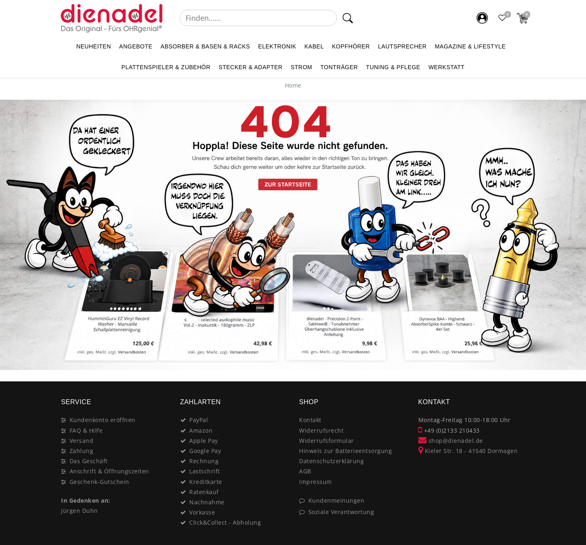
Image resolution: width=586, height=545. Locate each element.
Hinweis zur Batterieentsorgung (345, 451)
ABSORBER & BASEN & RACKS (205, 46)
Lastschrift (204, 471)
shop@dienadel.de (450, 440)
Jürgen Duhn (79, 510)
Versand (82, 440)
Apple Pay (203, 440)
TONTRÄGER (339, 67)
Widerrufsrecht (321, 430)
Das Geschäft (89, 461)
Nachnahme (207, 502)
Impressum (315, 482)
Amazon (200, 430)
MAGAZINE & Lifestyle (470, 46)
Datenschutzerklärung (331, 461)
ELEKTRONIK (277, 46)
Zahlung (82, 451)
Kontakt (310, 420)
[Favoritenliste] (502, 17)
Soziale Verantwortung (341, 512)
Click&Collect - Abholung (225, 522)
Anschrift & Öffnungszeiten (109, 471)
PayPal (198, 420)
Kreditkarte (205, 482)
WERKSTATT (447, 67)
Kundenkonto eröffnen (103, 420)
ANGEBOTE (136, 46)
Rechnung (204, 461)
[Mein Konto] (482, 17)
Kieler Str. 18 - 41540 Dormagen (468, 451)
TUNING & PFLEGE (393, 67)
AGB (305, 471)
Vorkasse (202, 512)
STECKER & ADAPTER (250, 67)
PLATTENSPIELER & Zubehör (165, 67)
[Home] (293, 85)
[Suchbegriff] (258, 18)
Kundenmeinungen (336, 500)
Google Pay (205, 451)
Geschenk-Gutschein (99, 482)
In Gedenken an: (85, 500)
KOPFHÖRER (351, 46)
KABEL (314, 46)
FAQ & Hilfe (86, 430)
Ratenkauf (204, 492)
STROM (301, 67)
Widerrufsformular (326, 440)
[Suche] (348, 18)
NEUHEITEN (93, 46)
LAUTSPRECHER (402, 46)
